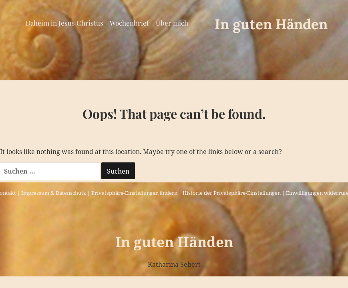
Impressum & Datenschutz (53, 192)
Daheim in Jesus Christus (64, 22)
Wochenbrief (129, 22)
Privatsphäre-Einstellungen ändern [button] (134, 192)
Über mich (172, 22)
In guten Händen (271, 24)
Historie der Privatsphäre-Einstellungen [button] (232, 192)
